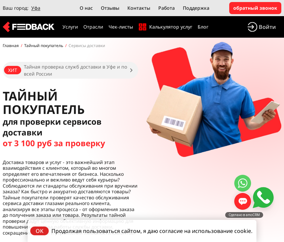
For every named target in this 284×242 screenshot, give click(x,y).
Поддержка (196, 8)
